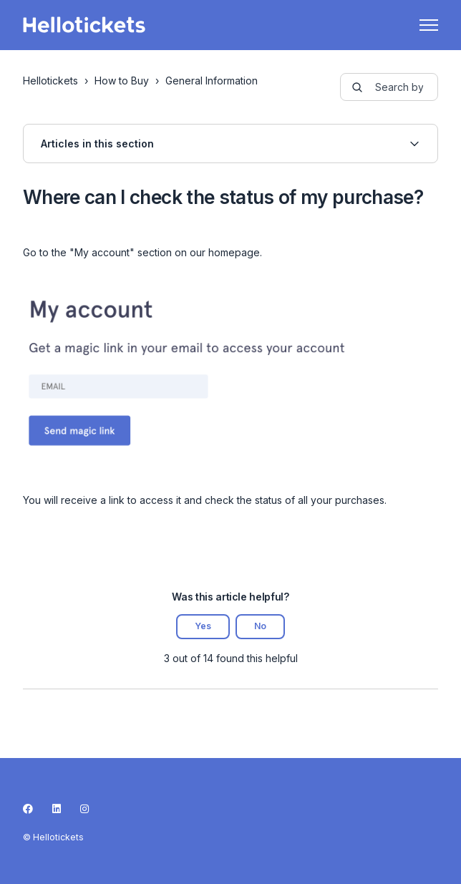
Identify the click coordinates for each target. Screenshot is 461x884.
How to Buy (121, 80)
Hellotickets (50, 80)
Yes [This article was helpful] (203, 626)
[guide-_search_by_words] (389, 87)
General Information (211, 80)
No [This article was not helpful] (260, 626)
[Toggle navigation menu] (429, 25)
